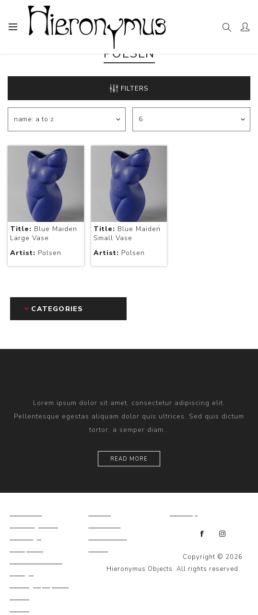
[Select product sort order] (67, 119)
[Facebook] (202, 534)
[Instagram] (222, 534)
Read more (129, 459)
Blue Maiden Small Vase (127, 233)
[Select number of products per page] (191, 119)
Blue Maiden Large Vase (43, 233)
